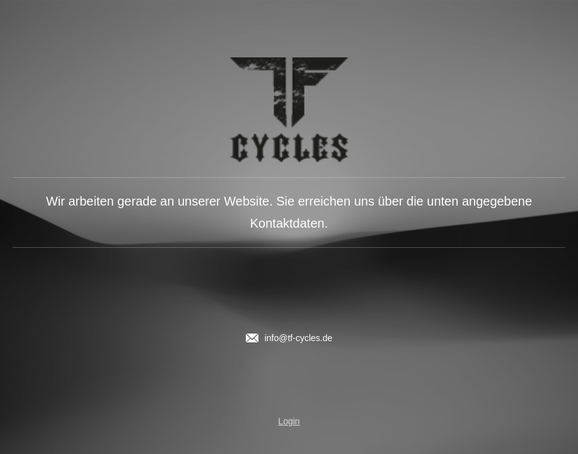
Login (288, 421)
